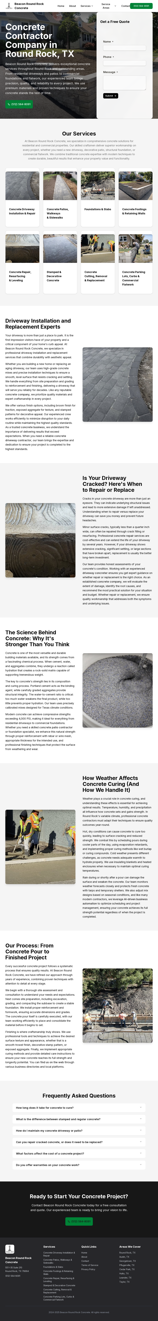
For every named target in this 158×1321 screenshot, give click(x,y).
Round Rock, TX (127, 1252)
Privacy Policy (88, 1269)
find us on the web (52, 1062)
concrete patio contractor (56, 727)
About (72, 5)
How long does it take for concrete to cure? (79, 1107)
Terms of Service (89, 1265)
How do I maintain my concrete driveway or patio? (79, 1130)
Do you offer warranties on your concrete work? (79, 1165)
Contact (125, 5)
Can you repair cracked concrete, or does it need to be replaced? (79, 1142)
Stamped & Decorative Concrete (59, 1285)
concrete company (17, 394)
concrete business (33, 427)
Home (61, 5)
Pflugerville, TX (127, 1265)
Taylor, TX (124, 1282)
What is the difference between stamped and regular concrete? (79, 1119)
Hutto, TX (124, 1273)
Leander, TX (125, 1277)
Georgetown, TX (127, 1261)
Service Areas (109, 6)
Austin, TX (124, 1257)
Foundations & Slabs (53, 1267)
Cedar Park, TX (127, 1269)
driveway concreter (95, 573)
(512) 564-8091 (141, 6)
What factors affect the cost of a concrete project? (79, 1153)
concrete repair (124, 535)
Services (87, 5)
